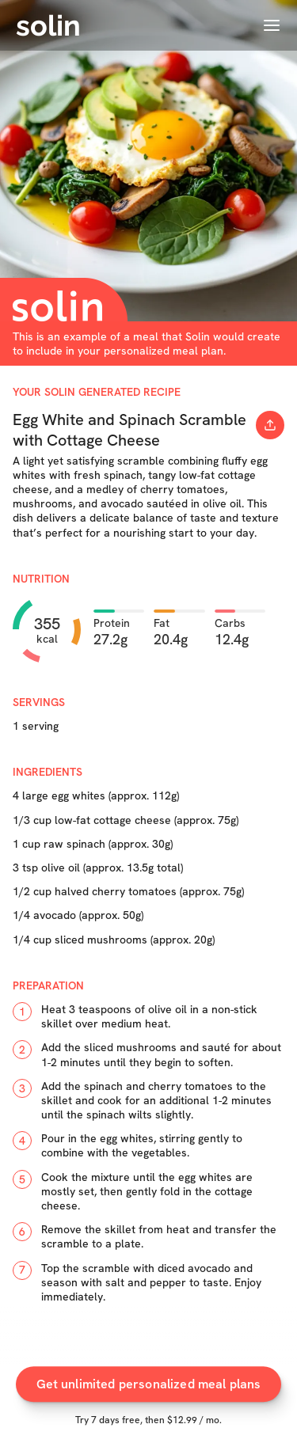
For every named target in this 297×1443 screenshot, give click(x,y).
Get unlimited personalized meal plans (148, 1391)
